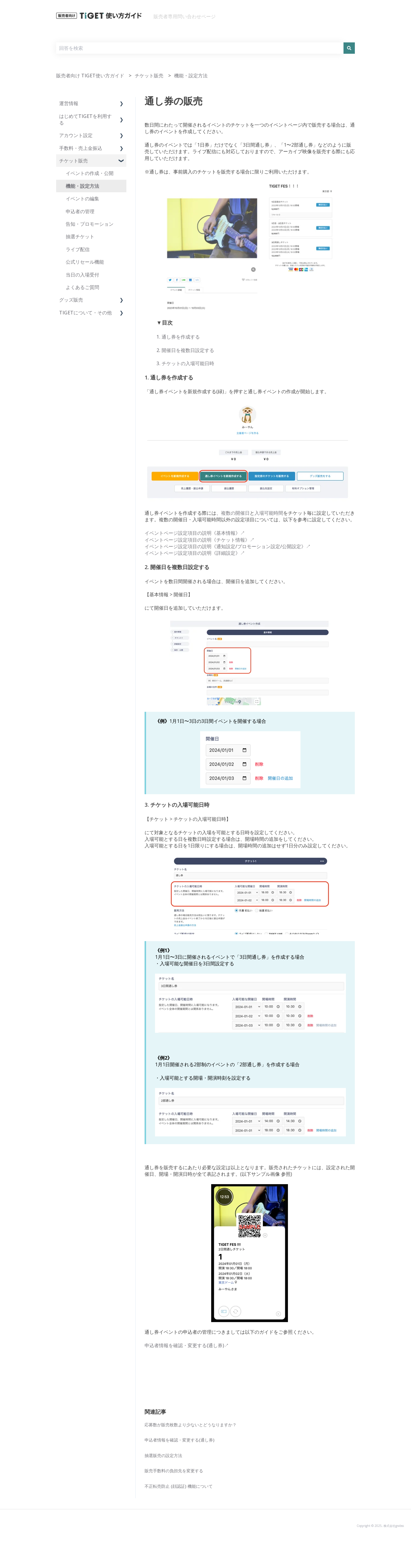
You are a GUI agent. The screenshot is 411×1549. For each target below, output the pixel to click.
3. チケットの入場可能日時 (185, 363)
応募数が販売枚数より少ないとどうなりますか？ (191, 1424)
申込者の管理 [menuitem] (80, 211)
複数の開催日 (235, 513)
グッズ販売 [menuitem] (71, 299)
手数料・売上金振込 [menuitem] (80, 148)
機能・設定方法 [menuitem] (82, 186)
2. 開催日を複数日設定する (185, 350)
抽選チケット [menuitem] (80, 236)
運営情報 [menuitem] (68, 103)
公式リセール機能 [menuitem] (85, 262)
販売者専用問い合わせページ (185, 16)
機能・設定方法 (191, 75)
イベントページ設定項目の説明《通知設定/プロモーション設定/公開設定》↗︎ (228, 546)
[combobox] (199, 48)
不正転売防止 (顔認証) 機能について (179, 1486)
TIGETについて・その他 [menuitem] (85, 312)
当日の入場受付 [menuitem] (82, 274)
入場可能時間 (268, 513)
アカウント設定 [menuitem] (76, 135)
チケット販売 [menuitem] (73, 160)
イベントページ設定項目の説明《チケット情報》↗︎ (199, 540)
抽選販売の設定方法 (163, 1455)
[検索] (349, 48)
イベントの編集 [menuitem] (82, 198)
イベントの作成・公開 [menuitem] (90, 173)
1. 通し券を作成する (178, 337)
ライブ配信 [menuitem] (78, 249)
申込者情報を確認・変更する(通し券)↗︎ (187, 1345)
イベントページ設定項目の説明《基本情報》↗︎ (195, 533)
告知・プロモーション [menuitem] (90, 224)
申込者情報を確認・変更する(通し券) (179, 1440)
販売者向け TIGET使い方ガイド (90, 75)
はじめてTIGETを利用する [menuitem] (85, 119)
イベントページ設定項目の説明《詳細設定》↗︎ (195, 553)
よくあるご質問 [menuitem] (82, 287)
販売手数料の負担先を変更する (174, 1470)
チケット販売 (149, 75)
